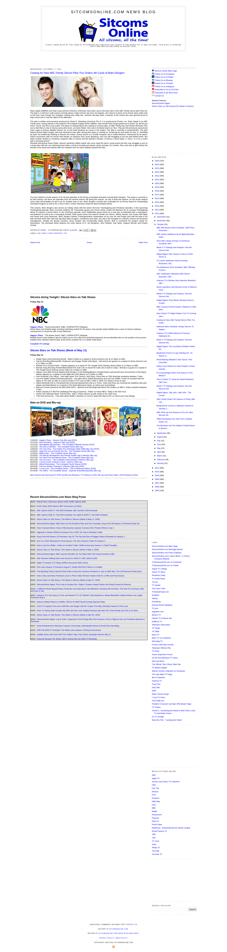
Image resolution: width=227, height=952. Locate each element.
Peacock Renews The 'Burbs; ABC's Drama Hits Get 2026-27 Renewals (67, 639)
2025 (157, 164)
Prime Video (157, 824)
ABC (154, 775)
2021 (157, 179)
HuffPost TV (157, 621)
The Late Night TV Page (162, 674)
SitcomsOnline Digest (161, 103)
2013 (157, 210)
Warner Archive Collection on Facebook (168, 671)
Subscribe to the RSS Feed (166, 93)
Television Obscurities (161, 625)
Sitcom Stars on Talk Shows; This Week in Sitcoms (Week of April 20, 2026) (68, 615)
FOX (154, 795)
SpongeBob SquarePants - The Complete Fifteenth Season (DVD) (66, 444)
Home (89, 242)
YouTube (155, 851)
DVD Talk (156, 687)
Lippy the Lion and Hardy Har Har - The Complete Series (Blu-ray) (66, 451)
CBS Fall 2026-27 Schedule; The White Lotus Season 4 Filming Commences (69, 630)
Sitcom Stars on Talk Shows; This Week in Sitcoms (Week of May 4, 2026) (68, 550)
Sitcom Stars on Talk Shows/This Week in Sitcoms (173, 106)
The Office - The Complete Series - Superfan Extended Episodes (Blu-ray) (70, 471)
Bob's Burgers (56, 233)
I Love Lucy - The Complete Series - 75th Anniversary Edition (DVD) (67, 468)
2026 (157, 161)
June (159, 444)
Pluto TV (155, 821)
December (161, 217)
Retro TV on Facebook (161, 638)
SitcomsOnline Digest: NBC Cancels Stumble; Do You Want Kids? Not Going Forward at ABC (76, 554)
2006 (157, 487)
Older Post (143, 242)
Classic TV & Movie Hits (162, 618)
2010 (157, 472)
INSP (154, 691)
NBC (154, 808)
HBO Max (156, 801)
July (159, 441)
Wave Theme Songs (160, 694)
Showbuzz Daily (158, 575)
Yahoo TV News (158, 572)
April (159, 452)
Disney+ (155, 792)
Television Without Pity (161, 648)
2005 (157, 490)
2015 (157, 202)
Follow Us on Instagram (165, 86)
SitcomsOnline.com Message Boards (167, 549)
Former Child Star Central (162, 645)
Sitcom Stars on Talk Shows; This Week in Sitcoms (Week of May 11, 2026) (68, 519)
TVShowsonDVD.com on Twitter (165, 565)
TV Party (155, 651)
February (161, 459)
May (159, 448)
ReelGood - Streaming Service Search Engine (171, 828)
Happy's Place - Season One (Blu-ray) (55, 440)
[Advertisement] (113, 59)
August (160, 437)
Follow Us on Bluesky (164, 80)
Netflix (154, 811)
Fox (65, 233)
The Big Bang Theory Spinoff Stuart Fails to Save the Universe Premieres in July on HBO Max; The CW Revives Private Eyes (89, 571)
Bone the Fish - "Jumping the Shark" (167, 720)
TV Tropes (156, 707)
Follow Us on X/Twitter (164, 77)
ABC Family (42, 233)
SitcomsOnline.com (118, 929)
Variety (155, 598)
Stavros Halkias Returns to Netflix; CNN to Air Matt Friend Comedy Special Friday (71, 602)
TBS (153, 834)
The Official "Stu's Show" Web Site (166, 664)
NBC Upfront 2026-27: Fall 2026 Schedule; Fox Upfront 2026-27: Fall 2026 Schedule (72, 515)
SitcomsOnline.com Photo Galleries (166, 553)
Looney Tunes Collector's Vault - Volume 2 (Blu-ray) (60, 462)
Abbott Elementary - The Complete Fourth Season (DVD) (63, 464)
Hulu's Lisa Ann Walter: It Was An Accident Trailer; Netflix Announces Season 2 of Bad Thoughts (77, 545)
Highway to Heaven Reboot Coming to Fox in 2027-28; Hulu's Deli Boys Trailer (69, 532)
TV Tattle (155, 631)
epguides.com (158, 611)
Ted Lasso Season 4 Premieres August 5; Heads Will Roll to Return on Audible (69, 567)
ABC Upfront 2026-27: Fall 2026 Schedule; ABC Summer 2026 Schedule (67, 510)
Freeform (156, 798)
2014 (157, 206)
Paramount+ (157, 815)
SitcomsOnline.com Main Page (165, 546)
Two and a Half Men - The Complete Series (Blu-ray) (61, 447)
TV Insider (156, 585)
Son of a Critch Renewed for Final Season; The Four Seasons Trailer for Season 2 (71, 541)
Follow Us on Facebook (164, 74)
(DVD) (74, 440)
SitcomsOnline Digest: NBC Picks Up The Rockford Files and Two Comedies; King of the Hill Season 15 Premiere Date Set (88, 523)
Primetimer (156, 602)
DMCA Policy (122, 938)
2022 (157, 176)
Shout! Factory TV (159, 831)
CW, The (155, 788)
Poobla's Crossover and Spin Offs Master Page (171, 704)
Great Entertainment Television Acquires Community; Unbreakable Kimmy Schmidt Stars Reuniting (78, 626)
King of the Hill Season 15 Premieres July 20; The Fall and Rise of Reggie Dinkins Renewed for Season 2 (81, 537)
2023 (157, 172)
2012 (157, 213)
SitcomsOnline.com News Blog (113, 12)
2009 (157, 475)
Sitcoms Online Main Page (164, 71)
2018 (157, 191)
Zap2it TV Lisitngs (159, 569)
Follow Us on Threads (164, 83)
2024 (157, 168)
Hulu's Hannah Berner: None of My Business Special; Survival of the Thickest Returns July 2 (75, 528)
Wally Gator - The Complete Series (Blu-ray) (57, 453)
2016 (157, 198)
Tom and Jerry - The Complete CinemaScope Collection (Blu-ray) (66, 460)
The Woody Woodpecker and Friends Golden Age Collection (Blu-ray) (68, 455)
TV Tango (156, 628)
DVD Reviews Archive (129, 475)
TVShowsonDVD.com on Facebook (166, 562)
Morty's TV (156, 615)
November (161, 220)
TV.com (155, 608)
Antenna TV (157, 681)
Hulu (154, 805)
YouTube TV (157, 854)
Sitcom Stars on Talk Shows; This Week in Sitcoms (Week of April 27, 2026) (68, 580)
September (162, 433)
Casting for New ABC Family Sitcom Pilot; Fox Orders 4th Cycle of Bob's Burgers (77, 72)
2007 (157, 483)
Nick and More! (158, 661)
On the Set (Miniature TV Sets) (165, 658)
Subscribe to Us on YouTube (167, 89)
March (160, 456)
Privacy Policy (106, 938)
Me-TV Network (158, 677)
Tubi (153, 838)
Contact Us (158, 96)
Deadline (155, 595)
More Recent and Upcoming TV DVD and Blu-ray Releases (55, 475)
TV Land (155, 841)
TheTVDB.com (158, 701)
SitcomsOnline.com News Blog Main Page (118, 933)
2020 (157, 183)
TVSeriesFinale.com (160, 592)
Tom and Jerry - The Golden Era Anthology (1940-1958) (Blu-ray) (66, 449)
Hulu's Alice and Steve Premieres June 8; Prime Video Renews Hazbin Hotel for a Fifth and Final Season (80, 576)
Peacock (155, 818)
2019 (157, 187)
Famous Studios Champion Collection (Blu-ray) (58, 466)
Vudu (154, 844)
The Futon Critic (158, 588)
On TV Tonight (158, 717)
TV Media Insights (159, 668)
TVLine (155, 582)
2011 (157, 468)
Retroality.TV (157, 641)
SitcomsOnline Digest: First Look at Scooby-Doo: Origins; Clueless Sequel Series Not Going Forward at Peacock (84, 584)
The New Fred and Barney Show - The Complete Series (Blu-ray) (66, 458)
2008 (157, 479)
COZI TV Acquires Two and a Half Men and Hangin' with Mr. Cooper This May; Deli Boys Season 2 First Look (82, 606)
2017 (157, 195)
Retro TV (155, 635)
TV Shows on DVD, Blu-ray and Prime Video (99, 475)
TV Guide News (158, 579)
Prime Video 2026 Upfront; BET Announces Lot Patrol (59, 506)
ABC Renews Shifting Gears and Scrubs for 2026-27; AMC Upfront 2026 (67, 558)
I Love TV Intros (158, 697)
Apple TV (156, 778)
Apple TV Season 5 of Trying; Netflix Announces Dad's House (62, 563)
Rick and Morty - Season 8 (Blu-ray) (54, 442)
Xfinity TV (156, 847)
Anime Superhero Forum (162, 654)
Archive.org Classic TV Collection (166, 782)
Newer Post (35, 242)
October (160, 224)
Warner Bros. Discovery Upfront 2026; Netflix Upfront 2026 (61, 502)
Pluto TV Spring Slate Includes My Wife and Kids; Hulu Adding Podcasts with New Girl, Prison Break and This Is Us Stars (87, 610)
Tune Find (156, 684)
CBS (154, 785)
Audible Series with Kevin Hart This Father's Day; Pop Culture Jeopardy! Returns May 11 (74, 634)
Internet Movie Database (162, 605)
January (160, 463)
